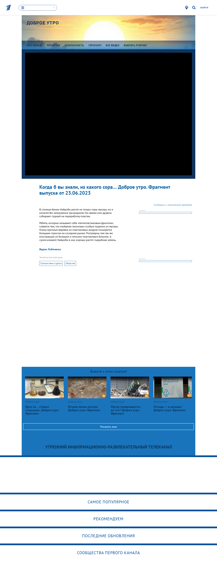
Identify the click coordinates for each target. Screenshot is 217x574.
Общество (70, 263)
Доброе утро (43, 22)
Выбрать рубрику (135, 45)
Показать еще (108, 426)
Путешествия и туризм (51, 263)
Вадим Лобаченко (50, 249)
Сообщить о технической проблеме (173, 204)
